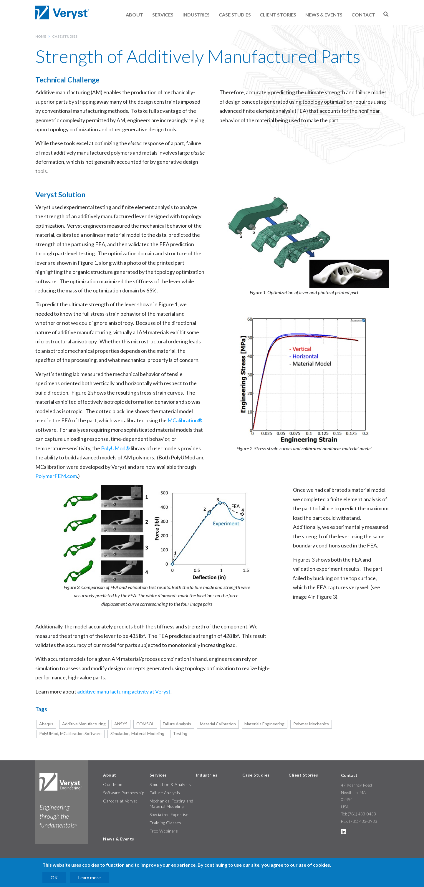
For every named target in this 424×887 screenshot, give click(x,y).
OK (54, 877)
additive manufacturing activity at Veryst (123, 691)
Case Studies (235, 14)
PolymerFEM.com (56, 476)
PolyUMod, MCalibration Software (70, 733)
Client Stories (278, 14)
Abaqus (46, 723)
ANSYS (120, 723)
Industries (196, 14)
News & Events (323, 14)
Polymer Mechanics (311, 723)
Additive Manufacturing (84, 723)
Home (40, 36)
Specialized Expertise (169, 814)
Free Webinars (164, 830)
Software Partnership (123, 792)
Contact (363, 14)
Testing (180, 733)
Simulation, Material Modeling (137, 733)
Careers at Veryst (120, 800)
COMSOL (145, 723)
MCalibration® (185, 420)
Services (162, 14)
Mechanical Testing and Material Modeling (171, 803)
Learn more (89, 877)
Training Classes (165, 822)
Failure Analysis (177, 723)
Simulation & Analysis (170, 784)
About (134, 14)
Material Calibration (218, 723)
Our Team (112, 784)
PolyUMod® (115, 448)
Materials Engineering (264, 723)
